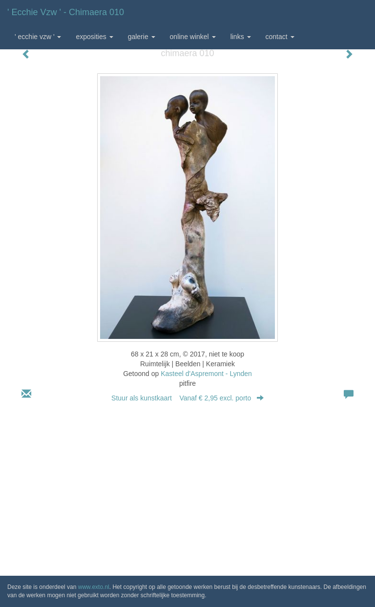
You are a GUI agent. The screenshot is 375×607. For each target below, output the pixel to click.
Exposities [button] (94, 37)
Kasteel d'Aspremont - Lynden (206, 373)
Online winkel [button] (193, 37)
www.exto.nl (93, 587)
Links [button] (240, 37)
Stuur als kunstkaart (187, 398)
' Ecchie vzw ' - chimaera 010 (65, 12)
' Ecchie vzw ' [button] (38, 37)
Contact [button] (280, 37)
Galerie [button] (141, 37)
